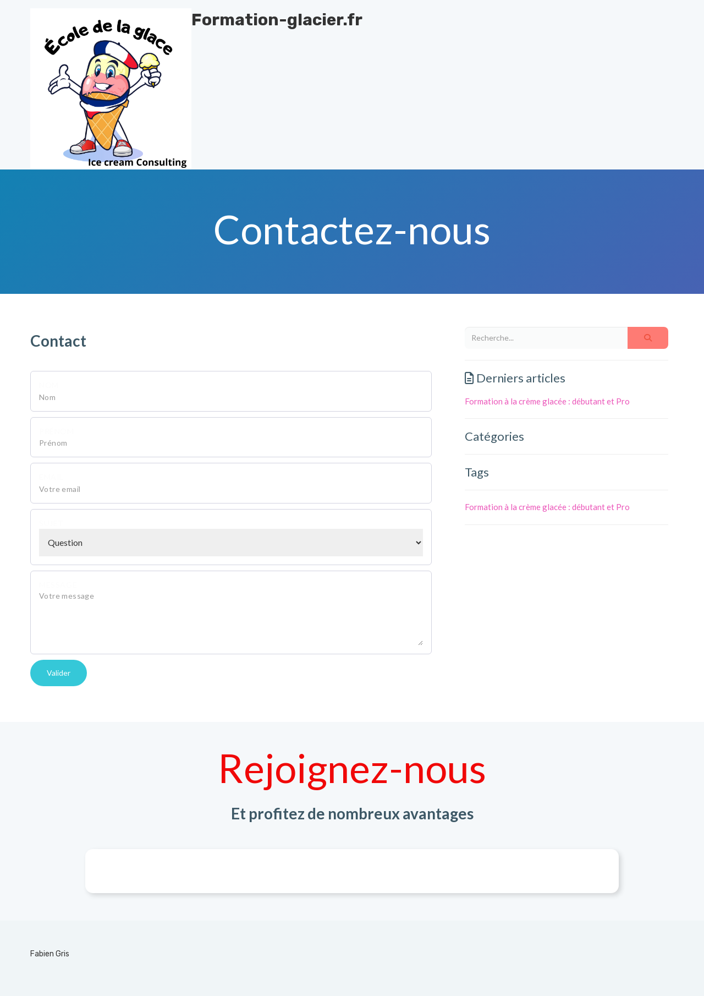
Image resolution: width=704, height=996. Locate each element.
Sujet (51, 523)
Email (51, 476)
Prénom (56, 431)
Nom (49, 385)
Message (58, 584)
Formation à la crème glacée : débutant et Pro (547, 401)
